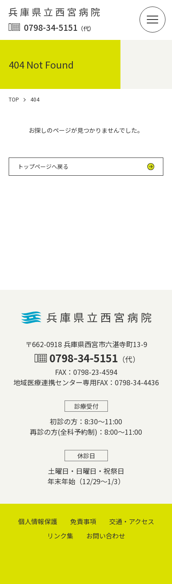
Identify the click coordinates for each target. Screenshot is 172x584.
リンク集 (60, 535)
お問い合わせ (105, 535)
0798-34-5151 (59, 27)
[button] (153, 20)
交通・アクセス (131, 521)
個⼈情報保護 (37, 521)
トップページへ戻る (43, 166)
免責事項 (83, 521)
